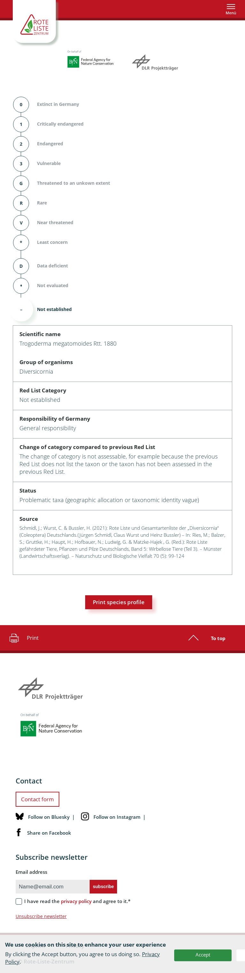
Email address (31, 872)
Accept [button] (203, 954)
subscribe (103, 886)
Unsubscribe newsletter (41, 916)
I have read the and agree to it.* (77, 901)
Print (23, 637)
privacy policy (76, 901)
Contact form (37, 799)
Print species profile (119, 602)
